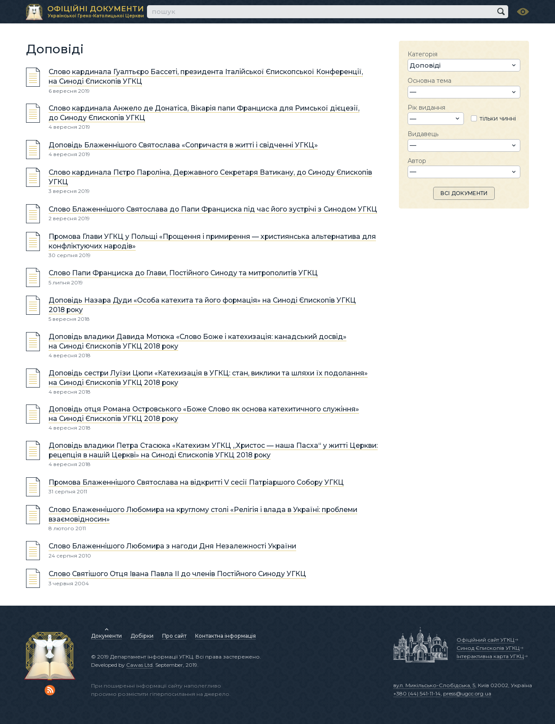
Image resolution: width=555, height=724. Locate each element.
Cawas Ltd (139, 665)
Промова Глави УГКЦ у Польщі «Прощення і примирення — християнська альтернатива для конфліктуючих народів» (212, 241)
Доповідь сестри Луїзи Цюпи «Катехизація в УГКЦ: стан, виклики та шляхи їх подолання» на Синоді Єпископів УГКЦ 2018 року (208, 378)
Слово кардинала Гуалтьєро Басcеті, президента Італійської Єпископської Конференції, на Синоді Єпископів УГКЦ (206, 77)
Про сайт (174, 636)
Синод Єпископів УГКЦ (488, 648)
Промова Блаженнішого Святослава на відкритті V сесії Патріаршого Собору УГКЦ (196, 482)
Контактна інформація (225, 636)
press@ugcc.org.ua (467, 693)
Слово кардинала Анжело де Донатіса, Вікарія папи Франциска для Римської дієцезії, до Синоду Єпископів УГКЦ (204, 113)
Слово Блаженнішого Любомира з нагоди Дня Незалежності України (172, 546)
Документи (106, 636)
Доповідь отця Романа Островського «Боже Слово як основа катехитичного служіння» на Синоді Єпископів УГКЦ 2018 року (204, 414)
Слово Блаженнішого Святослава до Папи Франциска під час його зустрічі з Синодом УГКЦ (213, 209)
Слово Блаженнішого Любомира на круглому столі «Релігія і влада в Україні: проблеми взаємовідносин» (203, 514)
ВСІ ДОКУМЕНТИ (464, 193)
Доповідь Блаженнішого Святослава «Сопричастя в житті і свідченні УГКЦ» (183, 145)
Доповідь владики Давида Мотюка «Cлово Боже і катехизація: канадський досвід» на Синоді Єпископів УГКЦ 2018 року (197, 341)
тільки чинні (498, 118)
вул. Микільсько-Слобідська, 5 (434, 685)
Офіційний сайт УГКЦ (485, 639)
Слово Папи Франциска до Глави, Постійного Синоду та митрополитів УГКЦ (183, 273)
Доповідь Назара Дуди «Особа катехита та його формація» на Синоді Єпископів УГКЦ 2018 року (202, 305)
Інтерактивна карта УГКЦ (490, 656)
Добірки (142, 636)
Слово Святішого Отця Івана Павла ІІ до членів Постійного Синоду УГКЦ (177, 574)
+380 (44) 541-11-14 (417, 693)
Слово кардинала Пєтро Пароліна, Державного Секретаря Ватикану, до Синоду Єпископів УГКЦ (210, 177)
